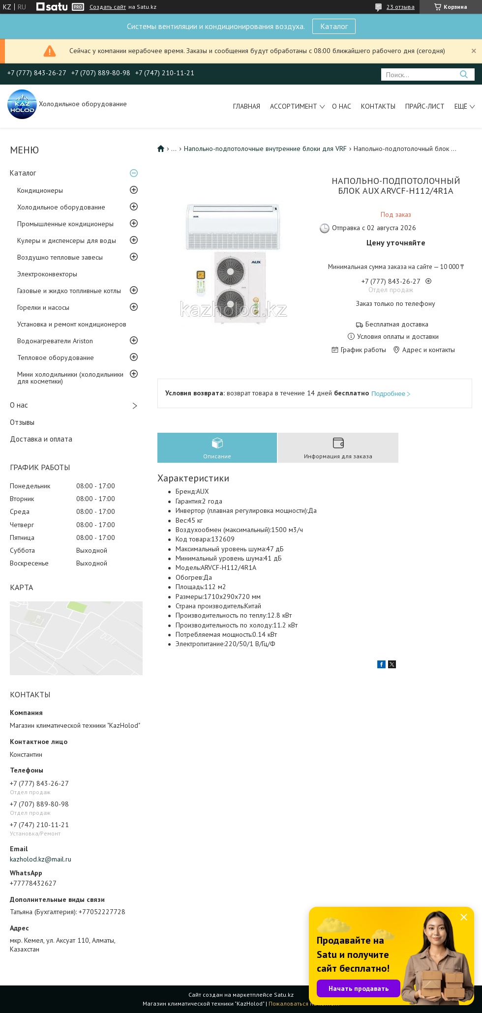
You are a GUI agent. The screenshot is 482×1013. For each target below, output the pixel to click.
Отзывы (22, 422)
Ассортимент (293, 106)
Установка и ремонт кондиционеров (71, 324)
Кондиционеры (40, 190)
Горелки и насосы (43, 307)
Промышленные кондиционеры (65, 223)
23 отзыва (401, 6)
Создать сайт (108, 6)
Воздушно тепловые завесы (60, 257)
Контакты (378, 106)
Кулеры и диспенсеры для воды (66, 240)
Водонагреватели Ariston (55, 340)
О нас (341, 106)
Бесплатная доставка (396, 324)
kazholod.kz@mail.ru (40, 859)
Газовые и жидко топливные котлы (69, 290)
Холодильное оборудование (61, 207)
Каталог (334, 26)
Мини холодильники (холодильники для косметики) (70, 378)
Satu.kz (284, 994)
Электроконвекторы (47, 273)
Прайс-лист (425, 106)
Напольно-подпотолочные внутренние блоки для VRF (265, 148)
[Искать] (463, 74)
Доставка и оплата (41, 439)
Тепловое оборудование (55, 357)
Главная (246, 106)
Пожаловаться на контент (304, 1003)
